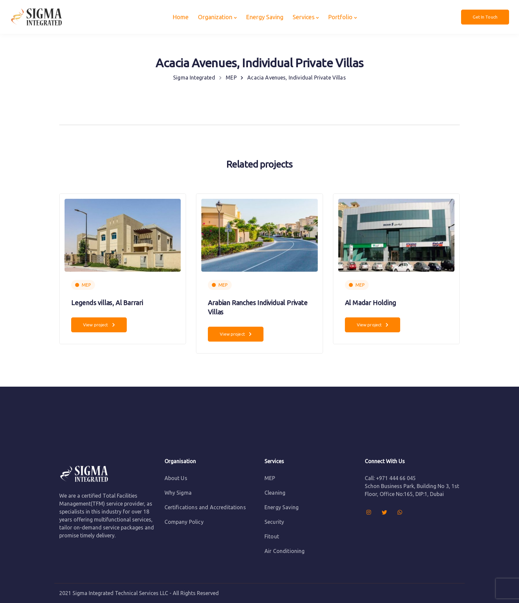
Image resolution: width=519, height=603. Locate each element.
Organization (215, 17)
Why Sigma (178, 493)
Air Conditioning (284, 551)
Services (303, 17)
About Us (176, 478)
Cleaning (274, 493)
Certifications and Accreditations (205, 507)
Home (180, 17)
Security (274, 522)
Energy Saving (264, 17)
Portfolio (340, 17)
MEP (86, 285)
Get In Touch (485, 17)
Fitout (271, 536)
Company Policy (184, 522)
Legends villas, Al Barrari (107, 302)
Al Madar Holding (370, 302)
